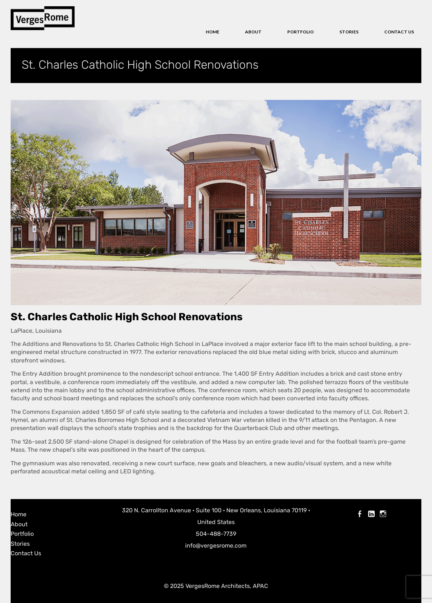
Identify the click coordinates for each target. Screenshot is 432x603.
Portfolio (300, 32)
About (253, 32)
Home (212, 32)
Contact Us (399, 32)
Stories (349, 32)
